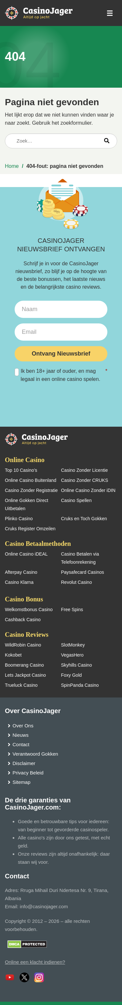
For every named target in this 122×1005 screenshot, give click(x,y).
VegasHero (72, 655)
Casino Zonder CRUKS (84, 480)
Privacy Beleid (28, 772)
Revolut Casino (76, 582)
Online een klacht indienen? (35, 962)
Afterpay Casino (21, 572)
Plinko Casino (19, 518)
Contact (21, 744)
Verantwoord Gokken (35, 754)
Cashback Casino (23, 619)
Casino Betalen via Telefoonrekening (80, 558)
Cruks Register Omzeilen (30, 528)
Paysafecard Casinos (82, 572)
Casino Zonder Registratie (31, 490)
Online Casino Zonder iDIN (88, 490)
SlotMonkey (73, 644)
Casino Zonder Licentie (84, 470)
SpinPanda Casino (80, 685)
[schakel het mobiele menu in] (109, 13)
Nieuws (21, 735)
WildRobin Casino (23, 644)
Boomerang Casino (24, 665)
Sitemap (22, 782)
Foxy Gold (71, 675)
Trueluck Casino (21, 685)
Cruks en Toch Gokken (84, 518)
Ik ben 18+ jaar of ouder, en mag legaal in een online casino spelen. (61, 374)
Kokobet (13, 655)
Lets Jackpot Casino (25, 675)
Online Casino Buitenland (30, 480)
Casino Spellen (76, 500)
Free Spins (72, 609)
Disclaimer (24, 763)
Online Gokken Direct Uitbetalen (26, 504)
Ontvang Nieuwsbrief (61, 353)
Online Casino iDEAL (26, 554)
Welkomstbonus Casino (29, 609)
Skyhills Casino (76, 665)
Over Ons (23, 725)
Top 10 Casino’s (21, 470)
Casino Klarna (19, 582)
